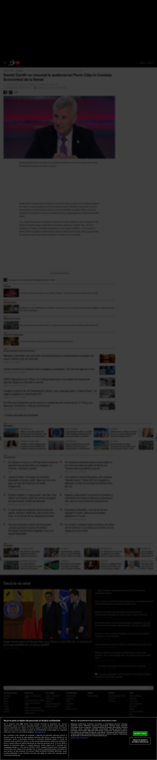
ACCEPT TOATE (140, 734)
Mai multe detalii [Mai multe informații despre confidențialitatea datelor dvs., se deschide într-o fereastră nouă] (40, 732)
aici (18, 747)
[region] (78, 738)
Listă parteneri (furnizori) (79, 738)
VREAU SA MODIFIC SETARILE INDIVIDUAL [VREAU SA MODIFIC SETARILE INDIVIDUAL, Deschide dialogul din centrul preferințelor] (140, 741)
